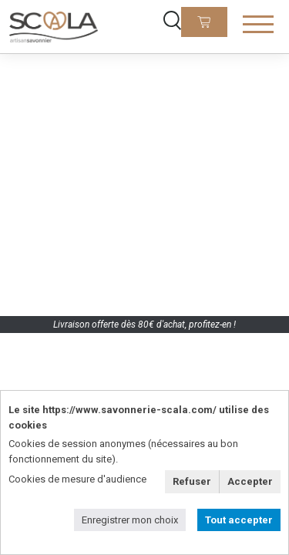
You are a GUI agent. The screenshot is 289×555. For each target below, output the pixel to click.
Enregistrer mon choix (130, 520)
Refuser (192, 481)
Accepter (250, 481)
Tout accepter (239, 520)
